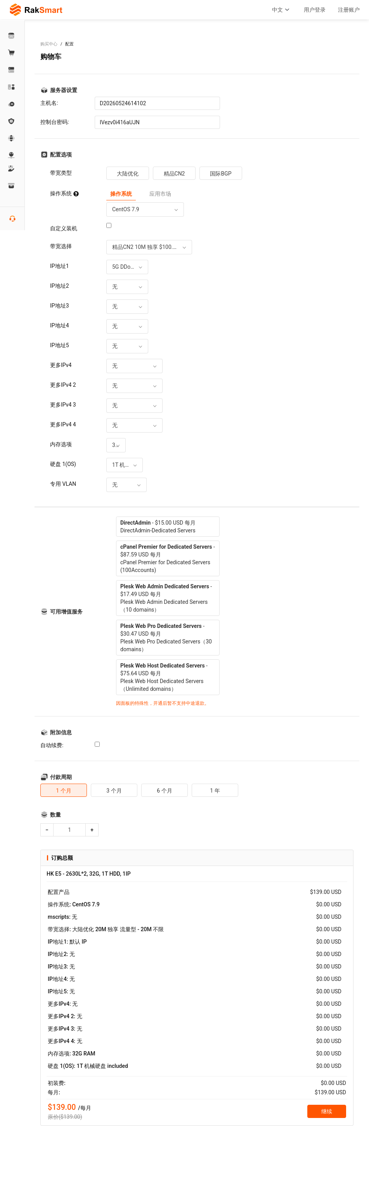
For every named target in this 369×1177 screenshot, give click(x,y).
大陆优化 (128, 173)
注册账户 (349, 10)
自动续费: (51, 745)
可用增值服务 (66, 611)
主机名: (49, 103)
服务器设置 (63, 90)
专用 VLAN (63, 484)
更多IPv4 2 (63, 385)
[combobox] (145, 209)
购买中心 (48, 44)
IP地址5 (59, 345)
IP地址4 (59, 325)
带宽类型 (61, 173)
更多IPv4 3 (63, 405)
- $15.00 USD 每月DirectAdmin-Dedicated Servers (158, 527)
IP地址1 (59, 266)
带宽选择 (61, 246)
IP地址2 (59, 286)
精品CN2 (174, 173)
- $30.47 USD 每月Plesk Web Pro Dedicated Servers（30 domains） (166, 637)
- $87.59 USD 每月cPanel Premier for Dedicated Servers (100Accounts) (167, 558)
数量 (55, 815)
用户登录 (315, 10)
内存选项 (61, 444)
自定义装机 (63, 228)
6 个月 (164, 791)
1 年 (215, 791)
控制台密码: (54, 122)
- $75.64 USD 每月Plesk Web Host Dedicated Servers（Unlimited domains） (164, 677)
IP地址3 (59, 306)
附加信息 (61, 732)
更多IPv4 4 (63, 424)
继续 (326, 1111)
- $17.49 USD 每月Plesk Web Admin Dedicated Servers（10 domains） (166, 598)
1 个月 (63, 791)
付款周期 (61, 777)
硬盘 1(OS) (63, 464)
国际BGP (220, 173)
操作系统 (64, 193)
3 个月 (113, 791)
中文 (281, 9)
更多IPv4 (60, 365)
